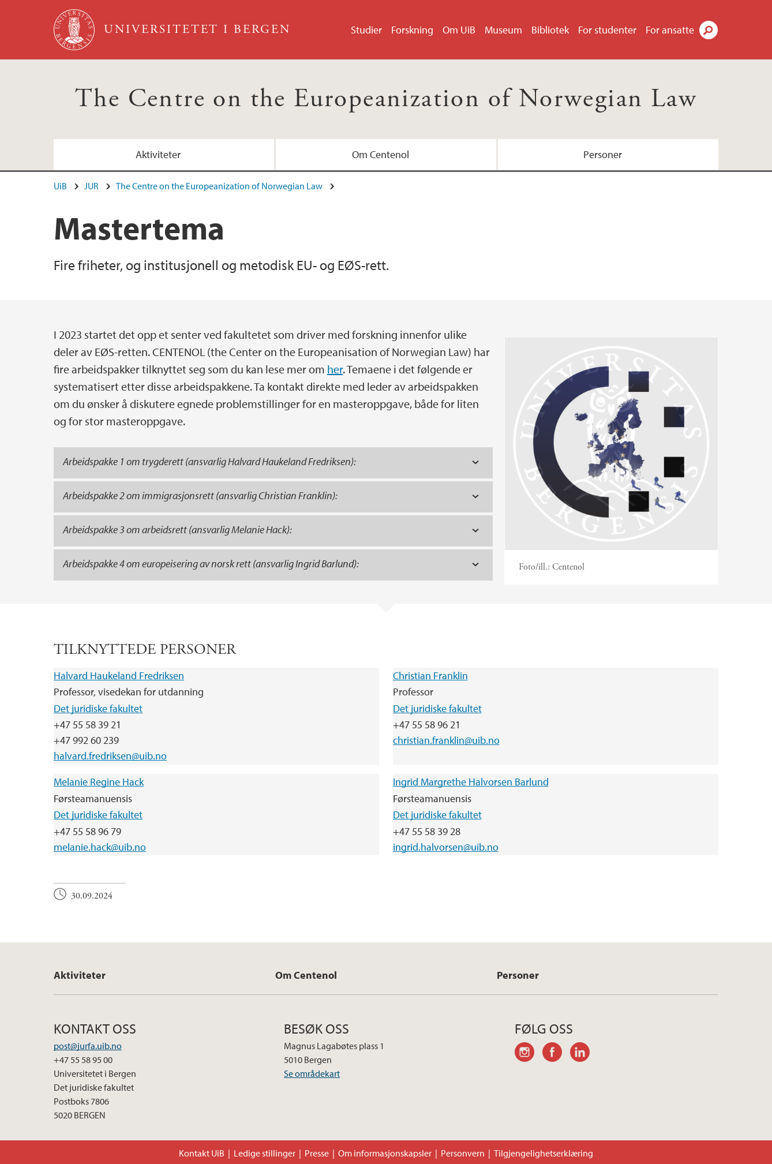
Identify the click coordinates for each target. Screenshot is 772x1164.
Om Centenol (380, 154)
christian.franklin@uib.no (446, 740)
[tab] (273, 462)
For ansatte (670, 29)
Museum (503, 29)
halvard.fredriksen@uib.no (110, 755)
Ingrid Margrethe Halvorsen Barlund (471, 781)
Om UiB (459, 29)
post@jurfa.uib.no (88, 1045)
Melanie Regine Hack (99, 781)
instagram (528, 1053)
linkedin (584, 1053)
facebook (556, 1053)
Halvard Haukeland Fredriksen (119, 675)
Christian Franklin (430, 675)
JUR (91, 186)
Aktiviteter (158, 154)
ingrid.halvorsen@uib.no (446, 847)
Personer (602, 154)
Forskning (412, 29)
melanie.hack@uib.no (100, 847)
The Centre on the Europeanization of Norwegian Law (386, 99)
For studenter (607, 29)
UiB (60, 186)
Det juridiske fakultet (98, 708)
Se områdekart (312, 1073)
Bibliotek (550, 29)
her (335, 369)
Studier (366, 29)
